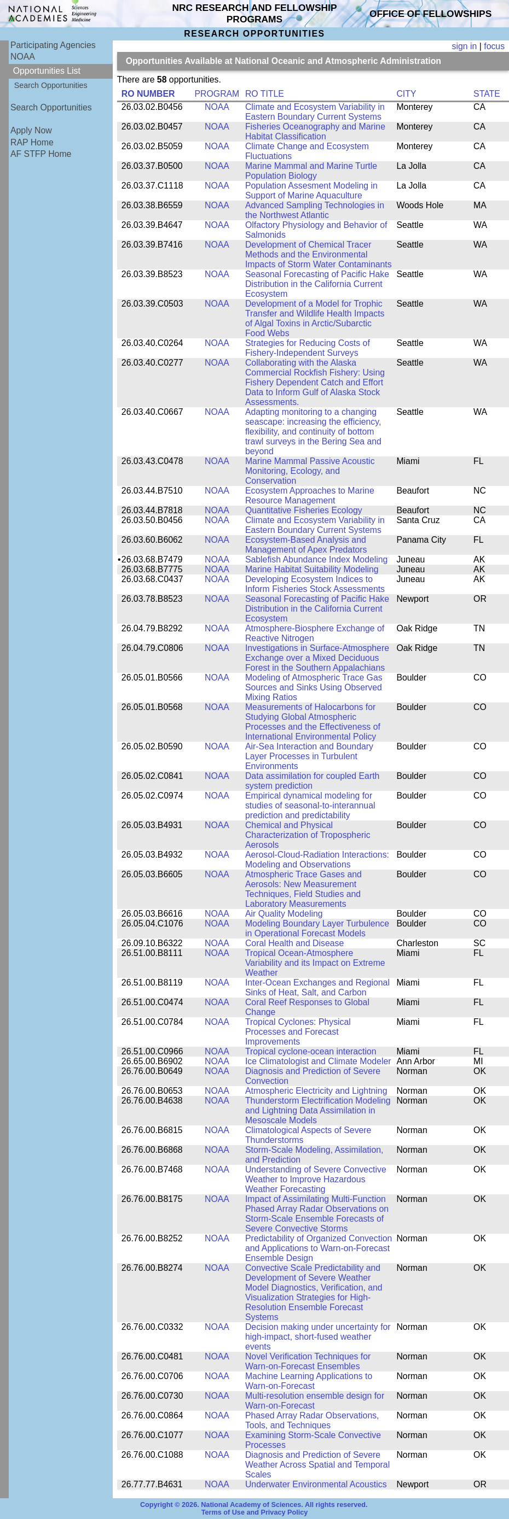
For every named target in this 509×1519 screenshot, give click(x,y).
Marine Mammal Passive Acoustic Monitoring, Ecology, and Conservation (310, 470)
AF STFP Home (40, 154)
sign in (464, 46)
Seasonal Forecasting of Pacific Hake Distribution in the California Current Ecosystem (317, 283)
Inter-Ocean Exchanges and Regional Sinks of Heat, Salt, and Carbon (317, 987)
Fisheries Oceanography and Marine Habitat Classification (315, 131)
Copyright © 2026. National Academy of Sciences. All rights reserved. (254, 1505)
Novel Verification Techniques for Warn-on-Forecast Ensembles (308, 1361)
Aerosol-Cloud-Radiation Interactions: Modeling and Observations (317, 859)
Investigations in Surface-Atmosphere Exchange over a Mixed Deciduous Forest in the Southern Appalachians (317, 657)
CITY (406, 93)
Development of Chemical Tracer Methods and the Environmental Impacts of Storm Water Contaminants (318, 254)
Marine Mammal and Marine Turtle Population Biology (311, 170)
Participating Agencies (53, 45)
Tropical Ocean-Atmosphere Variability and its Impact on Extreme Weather (315, 962)
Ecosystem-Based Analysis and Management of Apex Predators (306, 544)
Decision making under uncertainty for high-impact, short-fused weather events (318, 1336)
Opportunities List (46, 70)
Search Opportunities (51, 85)
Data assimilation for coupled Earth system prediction (312, 780)
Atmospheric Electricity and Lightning (316, 1090)
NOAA (22, 56)
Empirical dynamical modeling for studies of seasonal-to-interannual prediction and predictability (310, 805)
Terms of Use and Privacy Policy (254, 1512)
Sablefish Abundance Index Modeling (316, 559)
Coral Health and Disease (294, 943)
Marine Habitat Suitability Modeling (312, 569)
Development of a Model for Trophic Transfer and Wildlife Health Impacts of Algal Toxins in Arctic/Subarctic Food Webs (315, 318)
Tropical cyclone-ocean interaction (311, 1051)
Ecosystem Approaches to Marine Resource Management (309, 495)
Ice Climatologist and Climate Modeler (318, 1061)
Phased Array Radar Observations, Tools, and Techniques (312, 1420)
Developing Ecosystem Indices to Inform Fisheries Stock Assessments (315, 584)
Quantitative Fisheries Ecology (303, 510)
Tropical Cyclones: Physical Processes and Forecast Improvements (298, 1031)
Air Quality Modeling (284, 913)
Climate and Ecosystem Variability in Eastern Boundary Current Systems (315, 111)
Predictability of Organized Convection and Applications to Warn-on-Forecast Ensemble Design (318, 1248)
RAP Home (32, 142)
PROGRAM (217, 93)
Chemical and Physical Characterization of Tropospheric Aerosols (308, 834)
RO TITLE (264, 93)
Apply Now (31, 130)
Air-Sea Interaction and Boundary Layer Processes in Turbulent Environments (309, 756)
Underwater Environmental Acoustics (316, 1484)
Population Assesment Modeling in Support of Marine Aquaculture (311, 190)
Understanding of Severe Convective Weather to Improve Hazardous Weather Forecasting (315, 1179)
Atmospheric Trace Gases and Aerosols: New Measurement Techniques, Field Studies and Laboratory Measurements (303, 889)
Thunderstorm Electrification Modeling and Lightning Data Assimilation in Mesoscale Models (318, 1110)
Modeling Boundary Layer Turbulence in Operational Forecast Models (317, 928)
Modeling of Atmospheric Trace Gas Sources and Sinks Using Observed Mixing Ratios (314, 687)
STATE (486, 93)
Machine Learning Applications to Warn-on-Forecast (308, 1381)
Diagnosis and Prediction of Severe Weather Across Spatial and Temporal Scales (317, 1464)
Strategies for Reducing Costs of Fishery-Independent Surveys (307, 347)
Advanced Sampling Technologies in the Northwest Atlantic (314, 210)
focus (494, 46)
